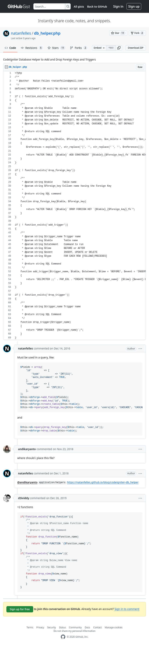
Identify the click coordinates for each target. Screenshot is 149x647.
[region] (74, 205)
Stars (57, 48)
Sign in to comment (126, 609)
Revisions (32, 48)
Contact (97, 627)
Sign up (133, 6)
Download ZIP (135, 47)
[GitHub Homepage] (63, 636)
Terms (30, 627)
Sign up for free (20, 609)
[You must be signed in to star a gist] (118, 33)
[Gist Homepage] (19, 6)
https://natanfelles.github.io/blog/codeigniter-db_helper (103, 482)
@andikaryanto (27, 482)
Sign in (118, 6)
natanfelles (21, 33)
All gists (79, 6)
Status (62, 627)
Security (51, 627)
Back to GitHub (97, 6)
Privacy (40, 627)
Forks (78, 48)
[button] (119, 48)
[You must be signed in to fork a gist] (137, 33)
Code (10, 48)
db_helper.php (47, 33)
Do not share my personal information (74, 631)
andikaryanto (27, 449)
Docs (87, 627)
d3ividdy (23, 498)
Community (75, 627)
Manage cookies (113, 627)
